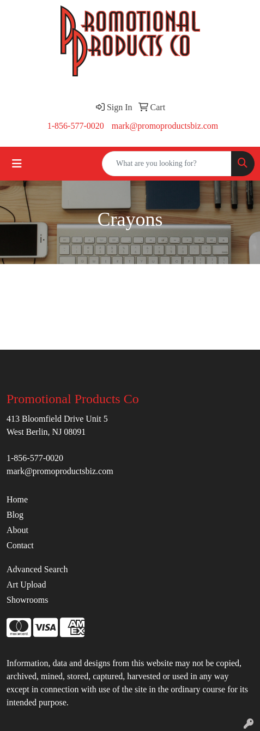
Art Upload (26, 584)
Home (17, 499)
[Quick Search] (167, 163)
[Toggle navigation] (16, 163)
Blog (15, 514)
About (17, 530)
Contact (20, 545)
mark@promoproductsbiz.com (165, 125)
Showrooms (27, 599)
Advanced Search (37, 569)
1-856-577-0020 (75, 125)
